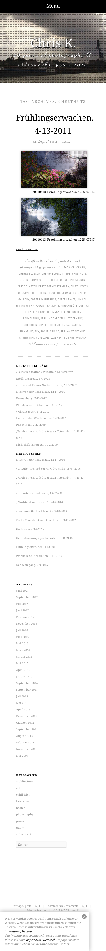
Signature (26, 331)
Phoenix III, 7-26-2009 (31, 424)
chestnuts (79, 273)
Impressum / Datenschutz (22, 931)
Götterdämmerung (43, 299)
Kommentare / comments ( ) (67, 906)
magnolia (58, 312)
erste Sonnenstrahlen (53, 286)
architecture (24, 781)
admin (67, 141)
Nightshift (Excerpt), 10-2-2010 (37, 444)
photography (30, 266)
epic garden (77, 280)
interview (23, 801)
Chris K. (53, 42)
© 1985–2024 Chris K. (66, 910)
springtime (27, 338)
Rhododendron (34, 325)
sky (37, 331)
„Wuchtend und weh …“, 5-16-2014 (39, 502)
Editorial (61, 280)
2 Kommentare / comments (53, 343)
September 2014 (27, 683)
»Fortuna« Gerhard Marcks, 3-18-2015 (41, 511)
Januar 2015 (24, 676)
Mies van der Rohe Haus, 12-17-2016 (40, 391)
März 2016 (23, 650)
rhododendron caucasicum (63, 325)
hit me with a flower (31, 305)
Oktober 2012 (25, 722)
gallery (23, 299)
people (20, 807)
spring (54, 331)
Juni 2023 (22, 590)
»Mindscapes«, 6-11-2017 (33, 411)
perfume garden (52, 318)
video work (24, 834)
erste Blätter (27, 286)
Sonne (45, 331)
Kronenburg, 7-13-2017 (31, 398)
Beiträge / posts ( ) (26, 906)
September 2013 (27, 689)
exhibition (23, 794)
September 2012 (27, 729)
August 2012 (24, 736)
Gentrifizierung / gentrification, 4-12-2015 (44, 538)
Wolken (81, 338)
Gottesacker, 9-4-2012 (30, 529)
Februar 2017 (25, 617)
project (49, 266)
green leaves (66, 299)
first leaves (79, 286)
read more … (27, 249)
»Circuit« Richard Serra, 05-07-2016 (40, 493)
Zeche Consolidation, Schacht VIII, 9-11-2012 (46, 520)
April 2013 (23, 709)
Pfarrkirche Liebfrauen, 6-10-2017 (39, 405)
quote (20, 827)
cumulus (36, 280)
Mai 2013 (22, 703)
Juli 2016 (22, 630)
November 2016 (26, 623)
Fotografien (25, 293)
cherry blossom (30, 273)
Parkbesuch (31, 318)
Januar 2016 (24, 656)
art (77, 260)
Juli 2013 (22, 696)
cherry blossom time (56, 273)
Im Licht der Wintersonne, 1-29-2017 (41, 418)
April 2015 (23, 670)
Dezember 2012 (26, 716)
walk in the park (63, 338)
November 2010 (26, 749)
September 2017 (27, 597)
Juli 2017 (22, 603)
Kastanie (53, 305)
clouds (24, 280)
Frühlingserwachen (63, 293)
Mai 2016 (22, 643)
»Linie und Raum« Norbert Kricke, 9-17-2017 (46, 385)
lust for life (42, 312)
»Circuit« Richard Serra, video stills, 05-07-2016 (48, 468)
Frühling (42, 293)
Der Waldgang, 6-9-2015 (32, 565)
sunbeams (43, 338)
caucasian (78, 267)
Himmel (82, 299)
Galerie (83, 293)
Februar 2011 (25, 742)
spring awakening (73, 331)
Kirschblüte (69, 305)
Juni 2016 (22, 636)
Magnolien (74, 312)
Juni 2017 (22, 610)
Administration (36, 910)
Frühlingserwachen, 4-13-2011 (36, 547)
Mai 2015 (22, 663)
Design (48, 280)
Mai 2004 (22, 755)
